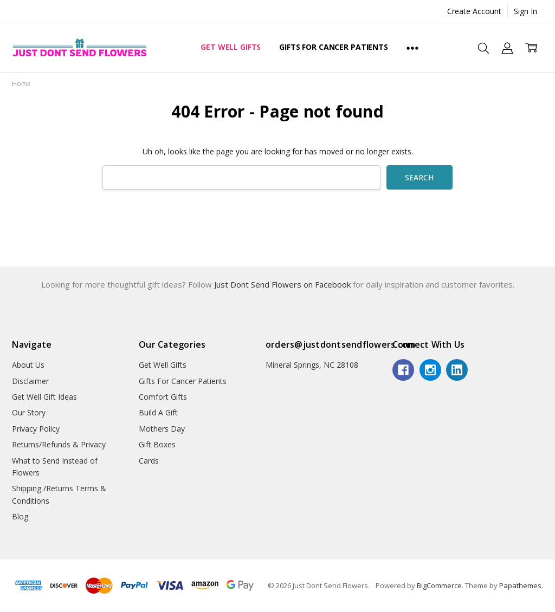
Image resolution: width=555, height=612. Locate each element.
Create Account (474, 11)
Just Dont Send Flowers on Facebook (283, 284)
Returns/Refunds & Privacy (59, 444)
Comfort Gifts (163, 397)
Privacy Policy (36, 429)
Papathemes (520, 585)
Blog (20, 516)
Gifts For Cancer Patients (333, 47)
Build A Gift (158, 412)
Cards (149, 460)
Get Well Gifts (231, 47)
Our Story (29, 412)
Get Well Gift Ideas (44, 397)
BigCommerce (439, 585)
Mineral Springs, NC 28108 (312, 365)
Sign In (525, 11)
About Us (28, 365)
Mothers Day (162, 429)
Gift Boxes (157, 444)
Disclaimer (30, 381)
